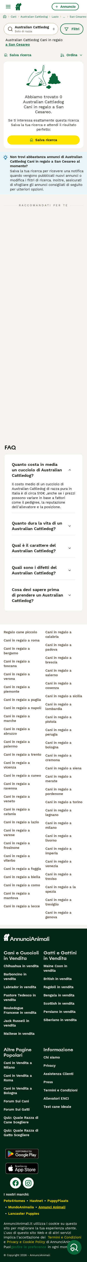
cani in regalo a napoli (22, 708)
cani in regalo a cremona (58, 757)
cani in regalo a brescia (58, 660)
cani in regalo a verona (17, 676)
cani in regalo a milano (58, 825)
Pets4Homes (14, 1201)
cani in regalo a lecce (22, 906)
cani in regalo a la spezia (60, 889)
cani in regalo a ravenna (17, 786)
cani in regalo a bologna (58, 745)
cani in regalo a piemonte (17, 689)
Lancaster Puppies (23, 1214)
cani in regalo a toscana (17, 663)
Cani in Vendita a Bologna (18, 1090)
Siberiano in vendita (60, 1020)
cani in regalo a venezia (58, 863)
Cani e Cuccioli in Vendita (21, 955)
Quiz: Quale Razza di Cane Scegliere (21, 1120)
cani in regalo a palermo (17, 744)
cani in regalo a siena (63, 768)
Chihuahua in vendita (21, 966)
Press (48, 1082)
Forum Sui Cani (16, 1101)
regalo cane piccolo (20, 632)
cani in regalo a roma (22, 640)
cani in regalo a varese (17, 832)
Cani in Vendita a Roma (18, 1078)
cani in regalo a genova (58, 915)
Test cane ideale (57, 1107)
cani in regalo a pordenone (58, 791)
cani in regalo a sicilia (63, 696)
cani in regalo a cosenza (58, 685)
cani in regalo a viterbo (17, 858)
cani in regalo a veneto (17, 799)
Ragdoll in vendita (59, 987)
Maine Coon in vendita (55, 968)
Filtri (71, 29)
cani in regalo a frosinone (17, 845)
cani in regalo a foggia (22, 869)
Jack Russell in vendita (16, 1023)
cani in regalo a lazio (21, 822)
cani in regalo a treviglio (58, 902)
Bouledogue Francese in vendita (20, 1010)
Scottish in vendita (59, 1003)
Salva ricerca (17, 55)
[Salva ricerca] (74, 1247)
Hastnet (36, 1201)
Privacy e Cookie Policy (25, 1242)
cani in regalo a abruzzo (17, 731)
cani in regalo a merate (58, 778)
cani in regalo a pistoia (58, 719)
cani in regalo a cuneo (22, 776)
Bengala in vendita (59, 995)
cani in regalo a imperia (58, 851)
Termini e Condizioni (60, 1090)
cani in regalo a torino (63, 802)
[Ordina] (71, 55)
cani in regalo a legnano (58, 812)
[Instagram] (28, 1183)
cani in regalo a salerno (58, 672)
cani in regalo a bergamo (17, 651)
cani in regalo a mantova (17, 895)
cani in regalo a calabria (58, 634)
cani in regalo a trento (22, 754)
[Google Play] (21, 1153)
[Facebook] (15, 1183)
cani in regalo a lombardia (58, 706)
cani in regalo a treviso (58, 876)
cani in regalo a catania (17, 811)
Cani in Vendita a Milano (18, 1065)
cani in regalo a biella (22, 877)
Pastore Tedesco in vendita (20, 997)
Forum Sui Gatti (17, 1109)
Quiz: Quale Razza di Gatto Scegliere (21, 1132)
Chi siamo (52, 1057)
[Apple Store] (22, 1168)
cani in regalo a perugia (58, 732)
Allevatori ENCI (56, 1098)
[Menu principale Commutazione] (8, 6)
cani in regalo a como (22, 885)
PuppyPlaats (57, 1201)
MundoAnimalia (21, 1207)
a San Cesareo (17, 44)
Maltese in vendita (19, 1034)
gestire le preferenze (28, 1247)
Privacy (50, 1066)
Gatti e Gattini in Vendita (60, 955)
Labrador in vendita (20, 987)
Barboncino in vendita (15, 976)
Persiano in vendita (60, 1012)
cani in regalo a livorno (58, 838)
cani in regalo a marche (17, 718)
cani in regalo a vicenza (17, 765)
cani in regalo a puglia (22, 700)
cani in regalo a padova (58, 647)
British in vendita (58, 979)
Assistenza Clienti (58, 1074)
